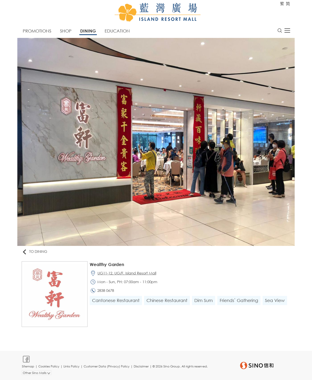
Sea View (275, 300)
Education (117, 30)
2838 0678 (105, 290)
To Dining (34, 252)
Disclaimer (141, 366)
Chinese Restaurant (166, 300)
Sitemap (28, 366)
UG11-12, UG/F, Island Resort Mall (127, 273)
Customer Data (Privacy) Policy (107, 366)
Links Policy (71, 366)
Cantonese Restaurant (116, 300)
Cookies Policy (48, 366)
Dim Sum (203, 300)
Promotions (37, 30)
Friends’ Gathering (239, 300)
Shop (66, 30)
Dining (88, 30)
